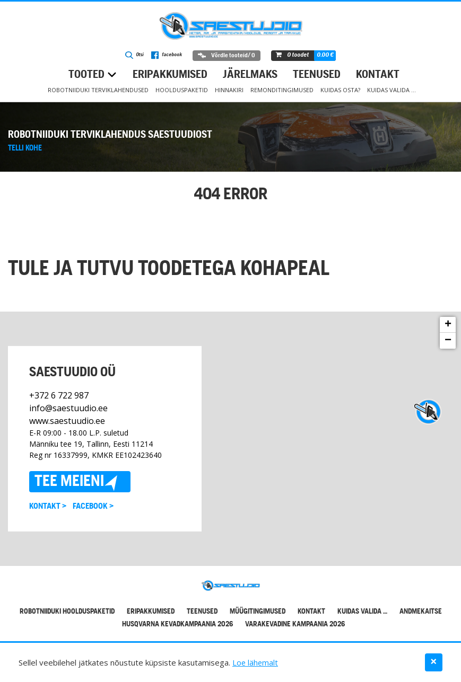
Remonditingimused (282, 90)
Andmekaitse (420, 611)
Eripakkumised (170, 75)
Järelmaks (250, 75)
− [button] (448, 341)
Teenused (317, 75)
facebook (168, 56)
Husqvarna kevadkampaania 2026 (177, 624)
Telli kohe (25, 148)
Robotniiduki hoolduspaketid (67, 611)
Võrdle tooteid (229, 55)
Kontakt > (47, 506)
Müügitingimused (257, 611)
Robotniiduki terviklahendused (98, 90)
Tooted (86, 75)
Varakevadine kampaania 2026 (295, 624)
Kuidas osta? (340, 90)
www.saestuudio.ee (67, 421)
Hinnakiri (229, 90)
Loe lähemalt (255, 662)
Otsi (132, 56)
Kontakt (377, 75)
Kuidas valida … (391, 90)
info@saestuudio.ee (68, 408)
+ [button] (448, 325)
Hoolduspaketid (181, 90)
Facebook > (93, 506)
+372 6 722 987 (59, 395)
